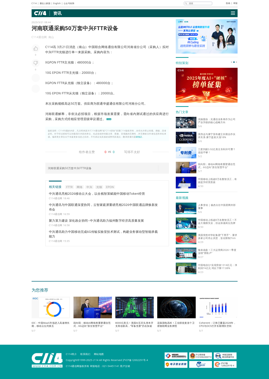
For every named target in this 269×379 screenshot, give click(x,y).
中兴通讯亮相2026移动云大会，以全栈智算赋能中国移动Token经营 (97, 193)
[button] (231, 62)
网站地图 (99, 354)
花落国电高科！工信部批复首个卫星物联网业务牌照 (176, 324)
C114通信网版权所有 (77, 366)
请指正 (139, 136)
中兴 (48, 52)
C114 (34, 3)
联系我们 (85, 354)
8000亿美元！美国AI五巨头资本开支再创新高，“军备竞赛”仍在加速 (134, 324)
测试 (139, 114)
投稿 (228, 3)
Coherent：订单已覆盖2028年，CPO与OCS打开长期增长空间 (217, 324)
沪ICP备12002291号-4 (135, 360)
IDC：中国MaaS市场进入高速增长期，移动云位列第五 (51, 324)
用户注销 (125, 366)
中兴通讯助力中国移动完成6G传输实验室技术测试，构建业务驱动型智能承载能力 (103, 234)
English (57, 3)
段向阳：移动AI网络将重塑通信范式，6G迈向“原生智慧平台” (92, 324)
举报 (235, 3)
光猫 (62, 52)
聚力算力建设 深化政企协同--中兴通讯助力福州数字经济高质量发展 (96, 220)
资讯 (57, 13)
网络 (104, 47)
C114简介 (71, 354)
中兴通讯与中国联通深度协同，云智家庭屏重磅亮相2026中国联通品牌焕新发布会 (103, 207)
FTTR (55, 52)
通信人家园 (45, 3)
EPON (56, 73)
